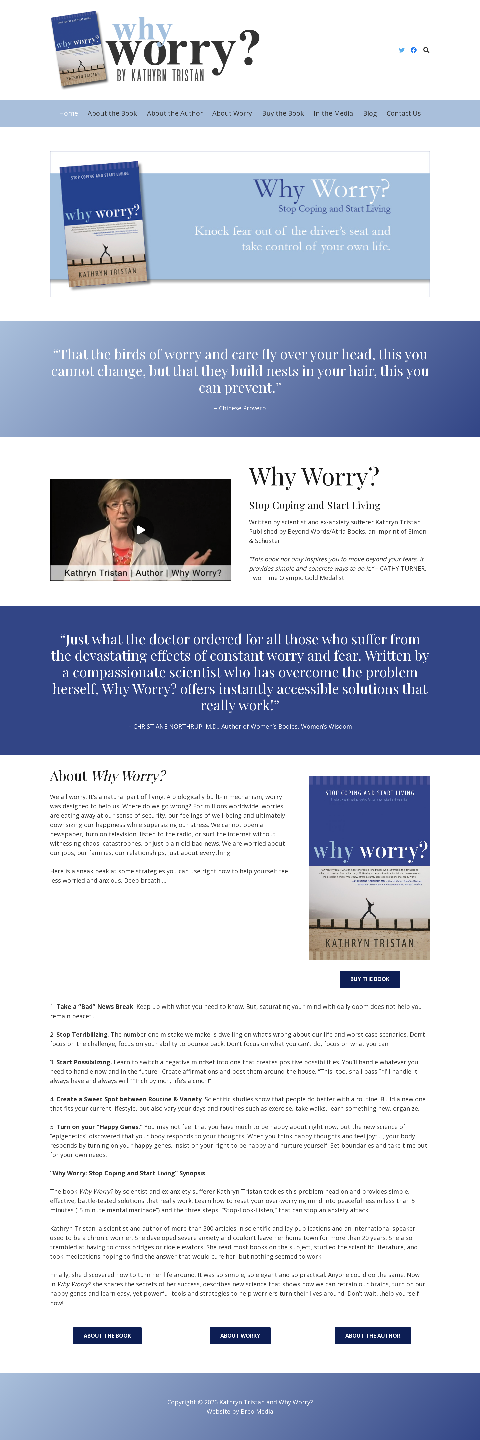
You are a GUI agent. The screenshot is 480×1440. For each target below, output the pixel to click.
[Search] (426, 50)
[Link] (160, 50)
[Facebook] (414, 50)
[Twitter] (402, 50)
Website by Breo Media (240, 1411)
